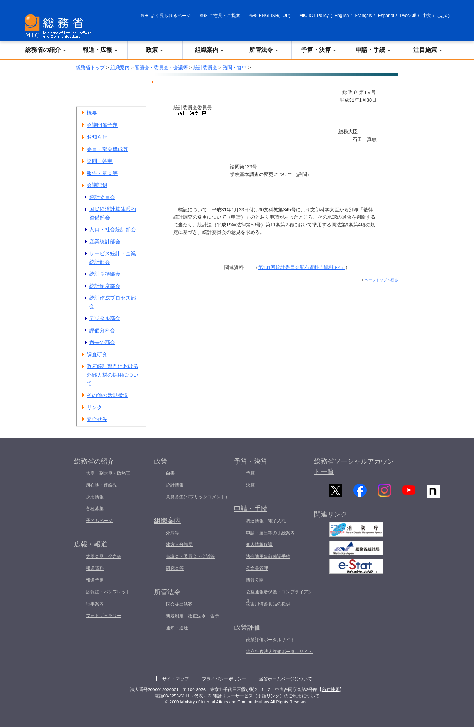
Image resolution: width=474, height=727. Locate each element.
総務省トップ (90, 67)
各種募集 (95, 508)
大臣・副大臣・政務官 (108, 473)
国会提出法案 (179, 604)
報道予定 (95, 580)
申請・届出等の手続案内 (270, 532)
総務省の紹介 (46, 50)
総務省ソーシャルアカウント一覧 (354, 467)
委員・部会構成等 (107, 149)
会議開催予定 (102, 125)
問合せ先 (97, 419)
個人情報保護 (259, 544)
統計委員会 (205, 67)
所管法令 (264, 50)
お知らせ (97, 137)
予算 (250, 473)
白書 (170, 473)
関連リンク (330, 518)
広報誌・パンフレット (108, 592)
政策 (155, 50)
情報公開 (255, 580)
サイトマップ (175, 679)
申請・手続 (373, 50)
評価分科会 (102, 330)
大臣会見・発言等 (103, 556)
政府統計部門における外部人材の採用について (112, 374)
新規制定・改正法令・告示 (192, 616)
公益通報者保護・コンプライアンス (279, 596)
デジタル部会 (104, 318)
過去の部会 (102, 342)
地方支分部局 (179, 544)
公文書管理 (257, 568)
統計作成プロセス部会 (112, 302)
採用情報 (95, 496)
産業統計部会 (104, 242)
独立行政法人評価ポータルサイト (279, 651)
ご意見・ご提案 (224, 15)
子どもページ (99, 520)
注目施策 (428, 50)
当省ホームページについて (285, 679)
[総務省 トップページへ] (60, 26)
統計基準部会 (104, 274)
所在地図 (331, 689)
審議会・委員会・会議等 (161, 67)
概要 (92, 113)
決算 (250, 485)
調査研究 (97, 354)
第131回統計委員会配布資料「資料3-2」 (301, 267)
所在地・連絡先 (101, 485)
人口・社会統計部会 (112, 229)
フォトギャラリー (103, 615)
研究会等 (175, 568)
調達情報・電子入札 (266, 521)
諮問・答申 (235, 67)
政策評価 (247, 627)
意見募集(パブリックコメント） (198, 496)
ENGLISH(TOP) (274, 15)
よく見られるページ (171, 15)
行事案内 (95, 603)
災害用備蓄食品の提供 (268, 603)
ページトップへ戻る (381, 280)
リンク (94, 407)
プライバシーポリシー (224, 679)
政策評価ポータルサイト (270, 639)
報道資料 (95, 568)
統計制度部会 (104, 286)
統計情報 (175, 485)
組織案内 (209, 50)
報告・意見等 (102, 173)
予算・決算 (319, 50)
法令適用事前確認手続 (268, 556)
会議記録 (97, 185)
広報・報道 (90, 544)
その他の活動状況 (107, 395)
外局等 (172, 532)
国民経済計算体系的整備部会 (112, 213)
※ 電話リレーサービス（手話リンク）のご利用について (263, 696)
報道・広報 (100, 50)
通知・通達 (177, 627)
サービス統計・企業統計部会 (112, 257)
